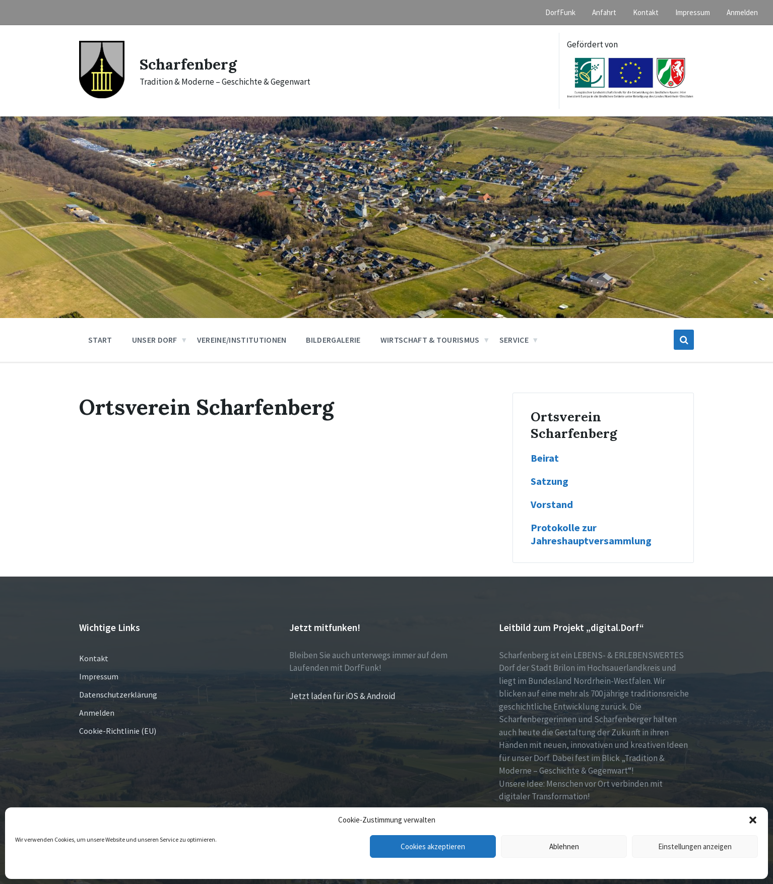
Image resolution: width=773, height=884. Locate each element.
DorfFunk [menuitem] (560, 12)
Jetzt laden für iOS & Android (342, 696)
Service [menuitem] (514, 340)
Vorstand (552, 504)
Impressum (98, 676)
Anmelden (96, 713)
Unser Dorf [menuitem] (154, 340)
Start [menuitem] (100, 340)
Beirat (546, 458)
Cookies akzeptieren (433, 846)
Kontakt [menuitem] (646, 12)
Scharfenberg (188, 64)
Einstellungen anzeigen (695, 846)
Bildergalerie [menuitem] (333, 340)
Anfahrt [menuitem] (604, 12)
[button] (753, 820)
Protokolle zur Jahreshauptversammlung (591, 534)
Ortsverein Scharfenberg (574, 424)
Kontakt (93, 658)
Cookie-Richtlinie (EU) (117, 731)
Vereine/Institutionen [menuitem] (242, 340)
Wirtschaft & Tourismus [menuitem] (430, 340)
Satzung (549, 481)
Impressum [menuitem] (692, 12)
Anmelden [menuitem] (742, 12)
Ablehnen (564, 846)
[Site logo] (101, 95)
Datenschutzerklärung (118, 694)
